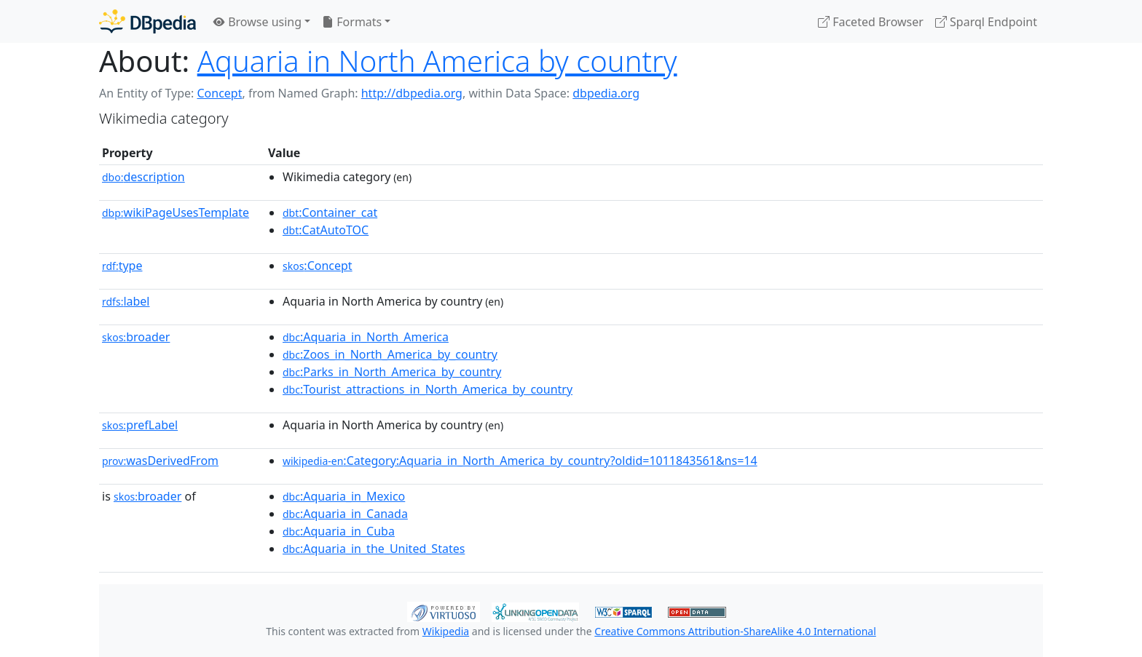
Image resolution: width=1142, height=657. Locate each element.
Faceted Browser (871, 22)
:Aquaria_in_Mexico (344, 496)
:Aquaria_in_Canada (345, 514)
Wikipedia (445, 631)
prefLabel (140, 425)
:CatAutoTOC (326, 230)
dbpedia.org (605, 93)
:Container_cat (330, 212)
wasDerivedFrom (160, 461)
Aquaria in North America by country (437, 61)
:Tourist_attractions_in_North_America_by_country (427, 389)
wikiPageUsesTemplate (175, 212)
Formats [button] (352, 22)
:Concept (318, 266)
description (143, 177)
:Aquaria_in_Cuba (339, 531)
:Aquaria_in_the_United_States (374, 549)
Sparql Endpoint (986, 22)
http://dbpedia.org (411, 93)
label (126, 301)
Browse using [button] (257, 22)
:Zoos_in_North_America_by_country (390, 354)
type (122, 266)
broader (136, 337)
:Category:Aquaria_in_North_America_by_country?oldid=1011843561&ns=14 (520, 461)
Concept (219, 93)
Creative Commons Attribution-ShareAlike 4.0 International (734, 631)
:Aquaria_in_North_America (366, 337)
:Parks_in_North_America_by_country (392, 372)
